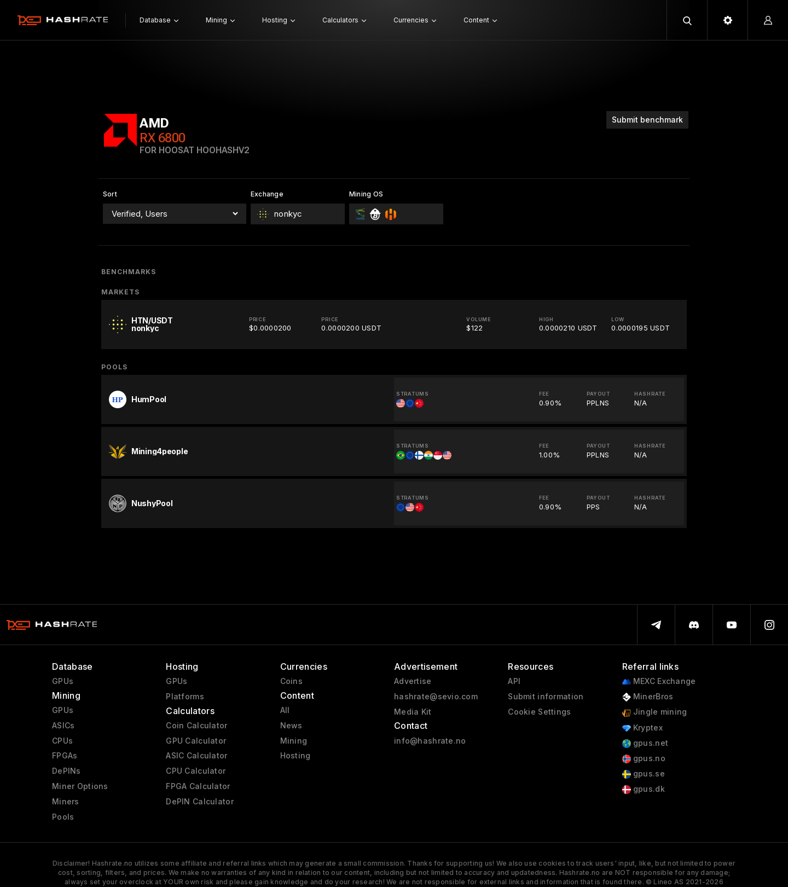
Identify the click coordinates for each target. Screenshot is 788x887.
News (291, 725)
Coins (291, 681)
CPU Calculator (195, 771)
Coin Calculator (196, 725)
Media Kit (413, 712)
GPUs (62, 681)
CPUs (62, 741)
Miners (65, 801)
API (514, 681)
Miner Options (80, 786)
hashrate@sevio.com (436, 696)
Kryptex (642, 728)
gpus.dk (643, 789)
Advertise (413, 681)
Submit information (545, 696)
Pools (63, 817)
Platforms (185, 696)
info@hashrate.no (430, 741)
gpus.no (643, 758)
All (285, 710)
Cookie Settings (539, 712)
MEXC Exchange (659, 681)
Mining (294, 741)
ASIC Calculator (196, 755)
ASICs (63, 725)
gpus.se (643, 774)
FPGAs (64, 755)
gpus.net (645, 743)
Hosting (295, 755)
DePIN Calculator (199, 801)
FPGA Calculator (198, 786)
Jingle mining (654, 712)
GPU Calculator (196, 741)
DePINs (66, 771)
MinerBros (648, 697)
